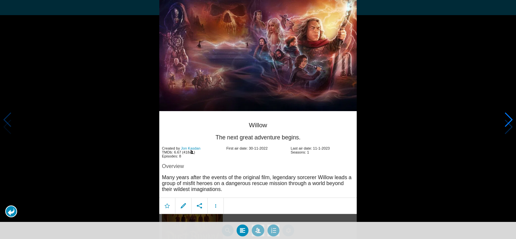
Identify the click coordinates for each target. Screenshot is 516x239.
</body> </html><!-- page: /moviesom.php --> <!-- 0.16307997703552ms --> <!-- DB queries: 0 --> (258, 119)
